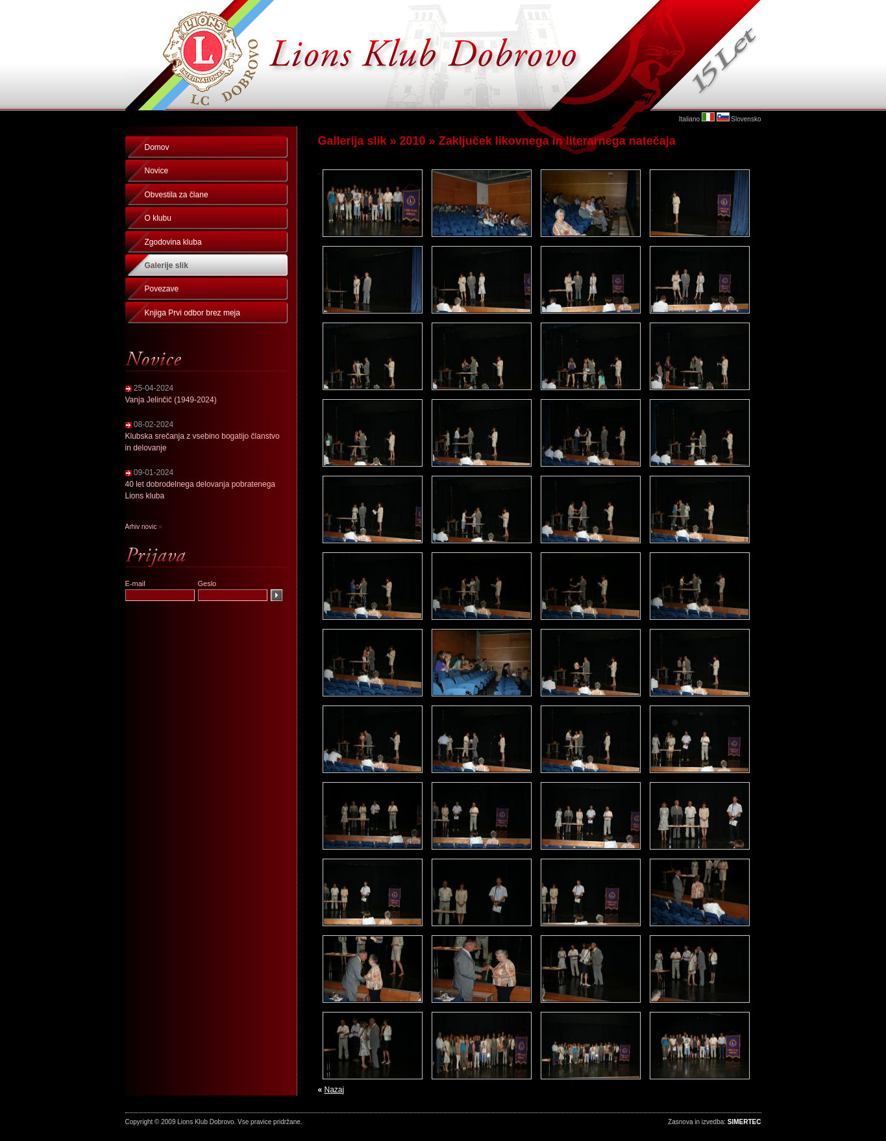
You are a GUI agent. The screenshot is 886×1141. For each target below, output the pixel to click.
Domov (157, 147)
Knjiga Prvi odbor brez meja (192, 312)
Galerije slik (166, 265)
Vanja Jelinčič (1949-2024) (171, 399)
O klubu (158, 218)
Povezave (162, 288)
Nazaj (335, 1089)
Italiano (689, 119)
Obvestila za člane (176, 194)
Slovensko (746, 119)
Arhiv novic (141, 526)
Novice (157, 170)
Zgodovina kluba (173, 242)
